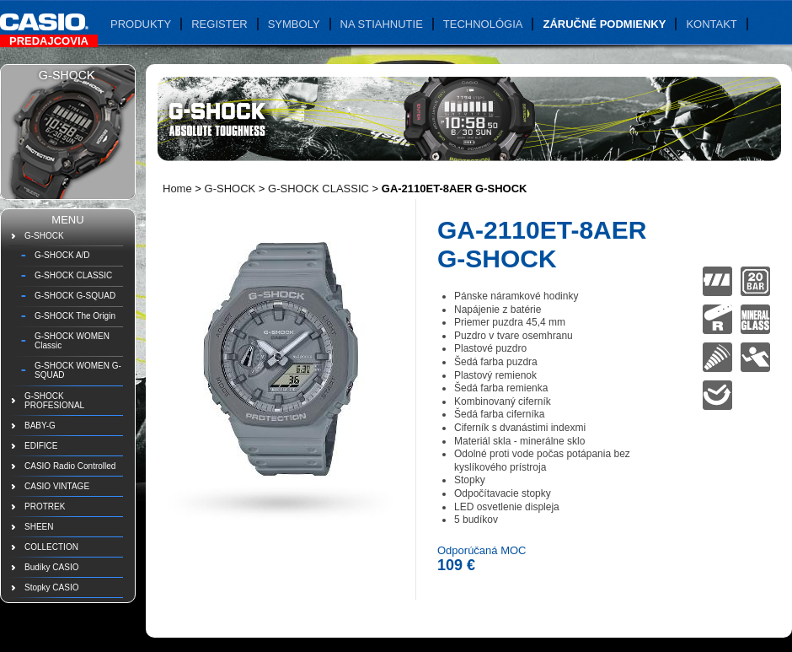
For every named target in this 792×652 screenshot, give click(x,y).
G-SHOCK (44, 235)
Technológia (483, 24)
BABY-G (40, 425)
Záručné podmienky (604, 24)
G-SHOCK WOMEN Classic (72, 340)
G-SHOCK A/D (62, 255)
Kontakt (711, 24)
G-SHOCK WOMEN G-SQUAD (78, 370)
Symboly (294, 24)
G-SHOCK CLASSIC (73, 275)
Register (219, 24)
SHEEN (38, 526)
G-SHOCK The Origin (75, 316)
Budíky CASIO (51, 567)
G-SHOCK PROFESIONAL (54, 400)
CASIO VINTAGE (56, 486)
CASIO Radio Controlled (69, 466)
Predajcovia (48, 41)
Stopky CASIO (51, 587)
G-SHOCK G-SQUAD (75, 295)
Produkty (140, 24)
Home (177, 188)
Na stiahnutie (381, 24)
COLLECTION (51, 547)
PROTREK (44, 506)
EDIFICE (40, 445)
